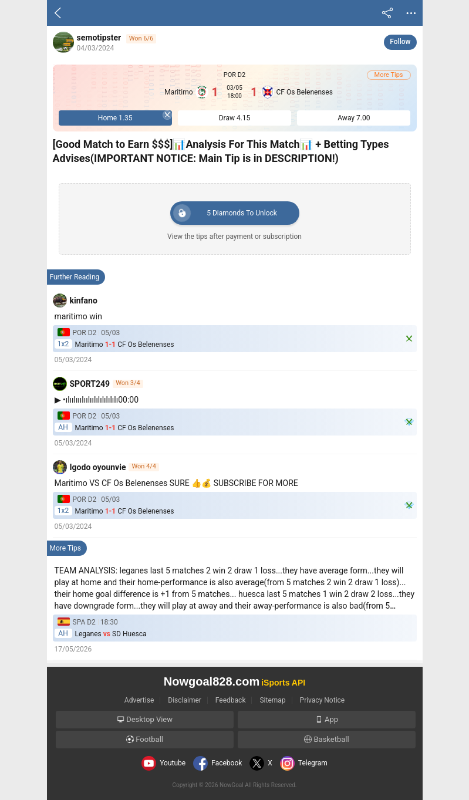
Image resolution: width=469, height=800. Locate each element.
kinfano (83, 300)
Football (144, 739)
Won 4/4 (143, 466)
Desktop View (145, 719)
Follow (400, 42)
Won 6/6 (141, 38)
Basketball (326, 739)
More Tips (388, 75)
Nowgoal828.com (211, 681)
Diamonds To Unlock (225, 213)
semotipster (99, 37)
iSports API (283, 682)
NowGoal (232, 785)
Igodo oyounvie (98, 467)
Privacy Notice (322, 700)
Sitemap (272, 700)
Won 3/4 (128, 383)
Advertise (139, 700)
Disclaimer (184, 700)
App (326, 719)
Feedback (230, 700)
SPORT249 (90, 384)
